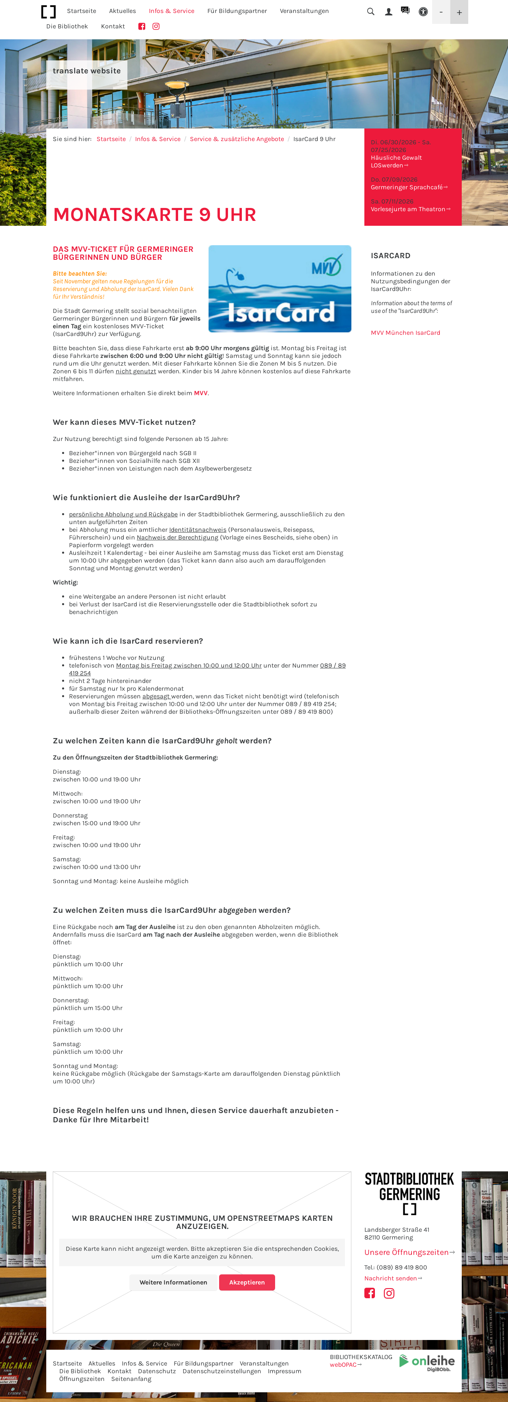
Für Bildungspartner (203, 1363)
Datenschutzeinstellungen (222, 1371)
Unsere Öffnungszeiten (406, 1252)
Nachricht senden (390, 1278)
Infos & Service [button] (171, 11)
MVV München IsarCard (405, 332)
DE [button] (405, 9)
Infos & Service (158, 139)
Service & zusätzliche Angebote (237, 139)
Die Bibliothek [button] (67, 26)
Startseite (81, 11)
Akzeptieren (247, 1282)
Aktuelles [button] (122, 11)
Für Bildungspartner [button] (237, 11)
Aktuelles (101, 1363)
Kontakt (113, 26)
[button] (423, 12)
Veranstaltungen (264, 1363)
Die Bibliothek (80, 1371)
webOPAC (343, 1364)
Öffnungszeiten (82, 1379)
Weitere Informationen (173, 1282)
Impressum (284, 1371)
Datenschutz (157, 1371)
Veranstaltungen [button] (304, 11)
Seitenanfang (131, 1379)
